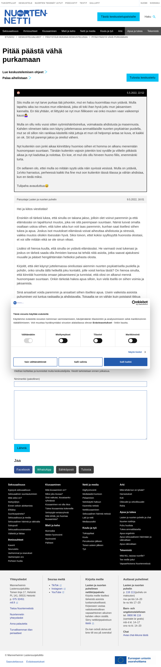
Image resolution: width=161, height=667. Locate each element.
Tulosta (86, 469)
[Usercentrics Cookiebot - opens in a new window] (134, 302)
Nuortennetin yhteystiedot (17, 616)
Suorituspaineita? (16, 514)
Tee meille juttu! (127, 559)
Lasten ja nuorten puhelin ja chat (135, 517)
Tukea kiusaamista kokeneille (59, 508)
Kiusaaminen (53, 484)
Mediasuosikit (89, 521)
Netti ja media (91, 484)
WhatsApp (44, 469)
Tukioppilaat (8, 3)
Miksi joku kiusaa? (54, 494)
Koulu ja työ (90, 528)
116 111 (130, 592)
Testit (83, 3)
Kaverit (11, 545)
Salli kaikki (126, 362)
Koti (121, 498)
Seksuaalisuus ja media (19, 517)
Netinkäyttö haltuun (92, 502)
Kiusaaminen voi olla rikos (57, 504)
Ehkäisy (12, 510)
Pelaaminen (88, 498)
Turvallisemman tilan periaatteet (21, 631)
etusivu (9, 37)
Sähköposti (66, 469)
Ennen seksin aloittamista (20, 505)
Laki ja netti (88, 517)
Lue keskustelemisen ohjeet (24, 72)
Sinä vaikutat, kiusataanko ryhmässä (57, 499)
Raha (122, 505)
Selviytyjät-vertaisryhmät (57, 512)
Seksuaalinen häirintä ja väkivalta (24, 521)
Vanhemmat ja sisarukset (20, 553)
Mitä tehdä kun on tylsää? (132, 490)
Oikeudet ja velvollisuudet (132, 502)
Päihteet (49, 543)
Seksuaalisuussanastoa (19, 529)
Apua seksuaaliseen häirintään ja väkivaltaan (135, 538)
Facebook (23, 469)
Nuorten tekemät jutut (49, 3)
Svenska (155, 3)
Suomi (144, 3)
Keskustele (25, 3)
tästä (88, 623)
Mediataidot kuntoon (92, 494)
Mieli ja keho (52, 525)
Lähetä (22, 448)
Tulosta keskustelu (142, 77)
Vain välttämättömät (35, 362)
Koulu (85, 537)
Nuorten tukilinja (127, 521)
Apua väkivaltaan (128, 544)
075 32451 (18, 599)
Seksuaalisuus (16, 484)
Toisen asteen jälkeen (93, 545)
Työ (84, 549)
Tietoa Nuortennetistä (21, 608)
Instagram (57, 588)
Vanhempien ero (16, 557)
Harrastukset (126, 494)
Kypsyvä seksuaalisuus (19, 490)
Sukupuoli (13, 525)
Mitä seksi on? (15, 498)
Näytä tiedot (135, 352)
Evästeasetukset (35, 661)
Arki (122, 484)
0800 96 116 (134, 615)
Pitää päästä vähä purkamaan (110, 37)
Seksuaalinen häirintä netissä (97, 514)
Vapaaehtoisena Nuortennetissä (135, 563)
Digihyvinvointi (89, 490)
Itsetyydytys (13, 502)
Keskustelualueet (30, 37)
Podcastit (71, 3)
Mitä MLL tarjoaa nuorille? (132, 555)
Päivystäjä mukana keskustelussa (66, 37)
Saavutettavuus (14, 661)
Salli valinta (80, 362)
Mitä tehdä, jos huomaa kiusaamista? (56, 517)
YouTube (56, 592)
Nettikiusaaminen (91, 510)
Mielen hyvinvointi (53, 535)
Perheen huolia (15, 561)
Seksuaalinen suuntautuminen (22, 494)
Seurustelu (13, 549)
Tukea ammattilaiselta (130, 529)
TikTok (55, 585)
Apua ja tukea (128, 512)
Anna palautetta (18, 623)
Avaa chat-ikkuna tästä (135, 635)
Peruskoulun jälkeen (92, 541)
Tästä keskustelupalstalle (118, 16)
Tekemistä (126, 550)
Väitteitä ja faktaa (16, 533)
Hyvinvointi (50, 539)
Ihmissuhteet (15, 539)
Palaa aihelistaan (16, 78)
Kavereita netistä (91, 505)
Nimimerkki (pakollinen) (27, 379)
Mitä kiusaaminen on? (55, 490)
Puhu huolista (126, 525)
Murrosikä (50, 531)
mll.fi (12, 602)
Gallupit (95, 3)
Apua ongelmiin (127, 533)
